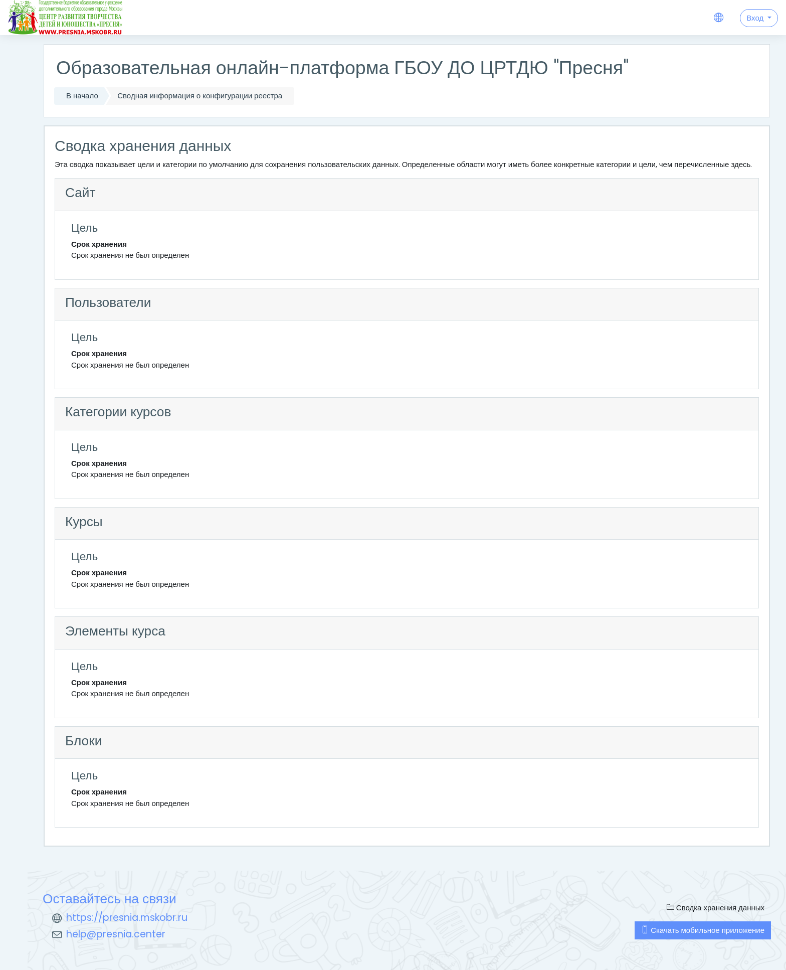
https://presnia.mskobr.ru (126, 917)
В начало (82, 95)
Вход (755, 18)
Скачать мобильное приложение (702, 930)
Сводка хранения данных (715, 907)
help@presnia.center (115, 934)
